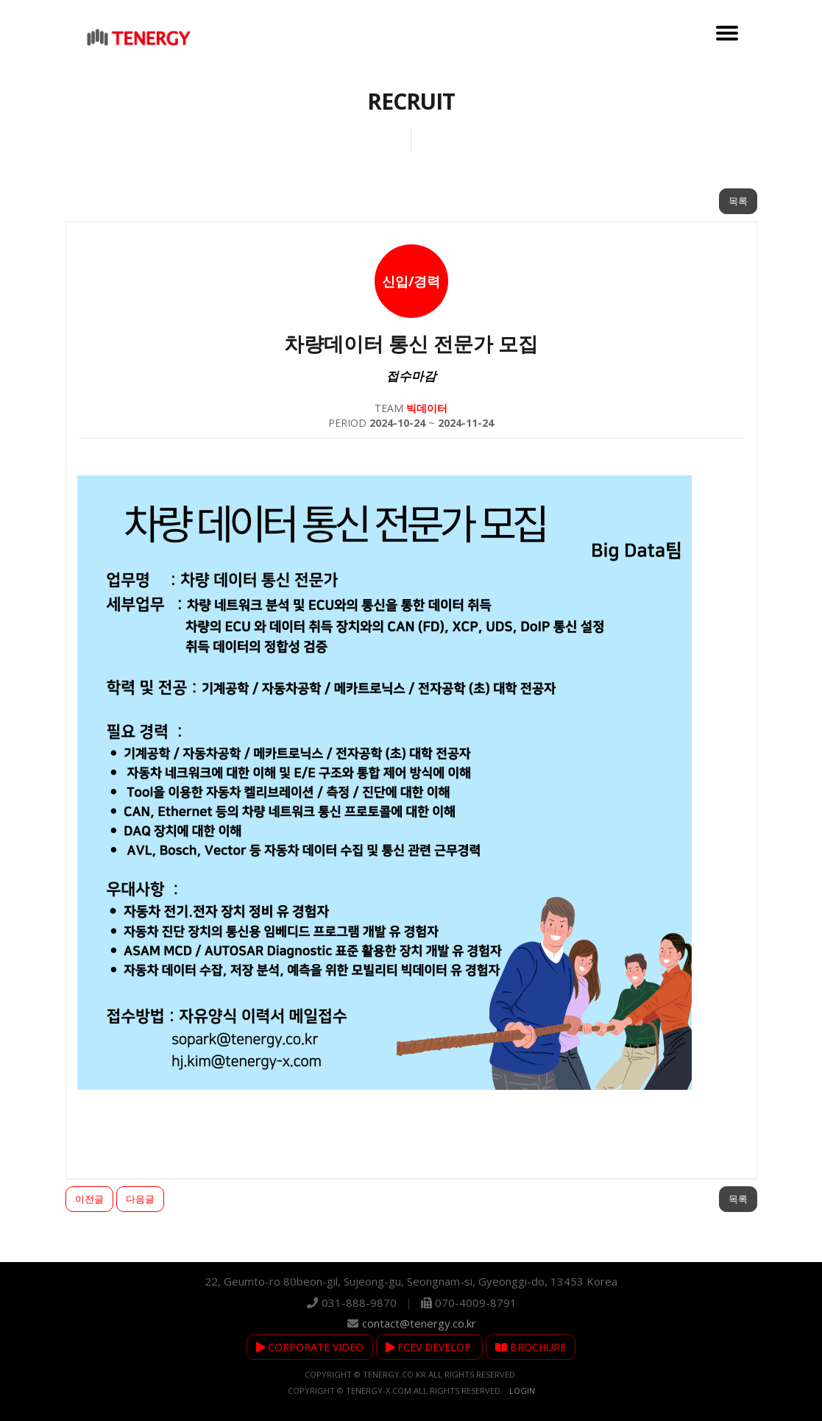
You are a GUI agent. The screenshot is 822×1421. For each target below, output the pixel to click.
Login (522, 1390)
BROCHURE (530, 1347)
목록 (738, 201)
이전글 (89, 1198)
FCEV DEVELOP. (429, 1347)
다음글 (140, 1198)
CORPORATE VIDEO (310, 1347)
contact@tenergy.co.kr (419, 1323)
